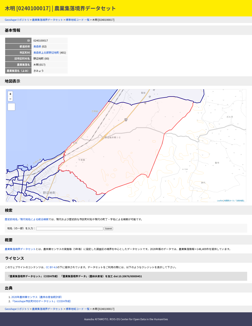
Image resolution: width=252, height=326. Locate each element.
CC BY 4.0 (51, 267)
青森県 (37, 46)
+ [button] (10, 93)
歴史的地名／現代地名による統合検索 (27, 219)
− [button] (10, 98)
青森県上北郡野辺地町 (46, 52)
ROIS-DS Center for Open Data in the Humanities (139, 319)
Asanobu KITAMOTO (96, 319)
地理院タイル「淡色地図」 (234, 200)
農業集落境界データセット (47, 20)
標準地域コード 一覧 (78, 20)
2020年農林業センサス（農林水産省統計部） (37, 297)
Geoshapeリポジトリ (17, 20)
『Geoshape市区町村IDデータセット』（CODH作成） (41, 301)
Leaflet (220, 200)
